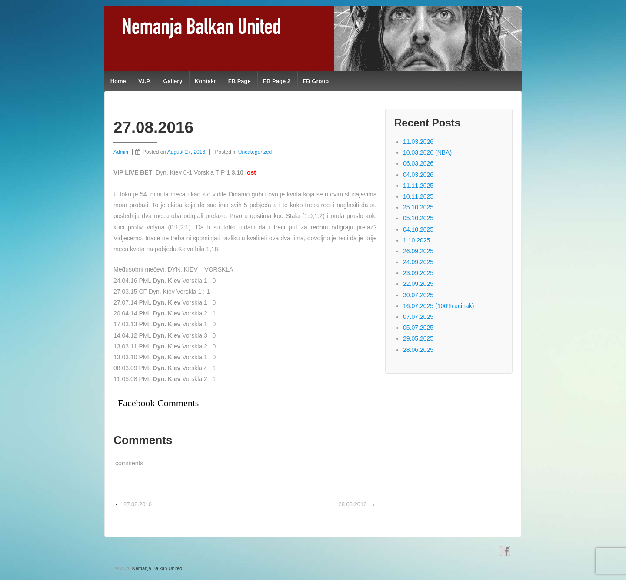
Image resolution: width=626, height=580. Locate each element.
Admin (120, 152)
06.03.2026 (418, 163)
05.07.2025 (418, 327)
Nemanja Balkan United (157, 568)
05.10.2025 (418, 218)
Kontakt (205, 81)
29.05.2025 (418, 338)
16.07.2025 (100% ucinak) (438, 305)
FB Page (239, 81)
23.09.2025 (418, 272)
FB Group (316, 81)
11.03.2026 (418, 141)
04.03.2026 (418, 174)
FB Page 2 (276, 81)
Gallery (172, 81)
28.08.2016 (352, 504)
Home (118, 81)
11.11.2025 (418, 185)
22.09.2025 (418, 283)
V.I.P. (144, 81)
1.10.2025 (416, 240)
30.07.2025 (418, 295)
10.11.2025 (418, 196)
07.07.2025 (418, 316)
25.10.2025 (418, 207)
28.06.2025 (418, 349)
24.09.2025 (418, 262)
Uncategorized (255, 152)
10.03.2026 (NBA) (427, 152)
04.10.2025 (418, 229)
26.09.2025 (418, 251)
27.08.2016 (137, 504)
